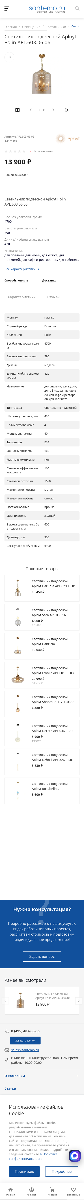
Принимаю (24, 1171)
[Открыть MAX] (75, 1156)
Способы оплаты (16, 280)
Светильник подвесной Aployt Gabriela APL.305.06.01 (50, 644)
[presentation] (5, 1000)
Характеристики (22, 297)
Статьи (10, 1088)
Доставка (49, 280)
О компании (14, 1076)
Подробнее (62, 1171)
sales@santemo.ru (25, 1050)
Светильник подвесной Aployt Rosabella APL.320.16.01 (50, 789)
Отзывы (53, 297)
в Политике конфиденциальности (33, 1156)
